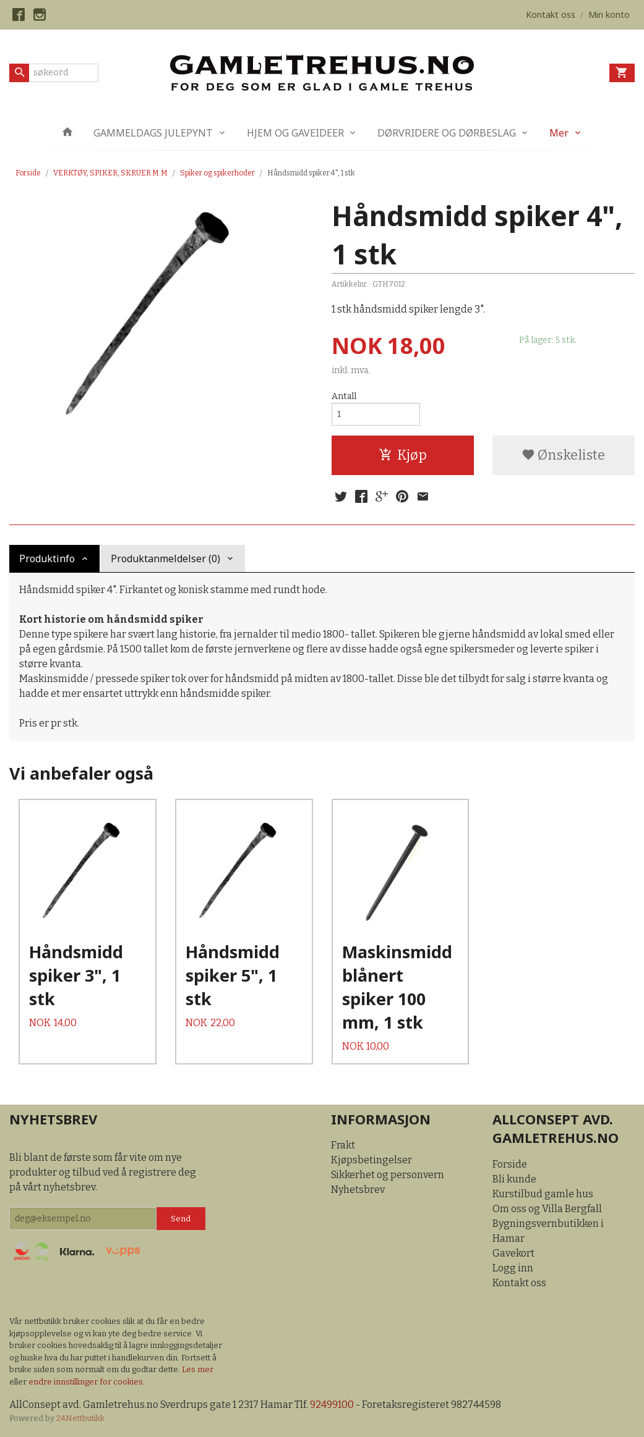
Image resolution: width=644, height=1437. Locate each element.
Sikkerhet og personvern (387, 1175)
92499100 (332, 1404)
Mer (559, 133)
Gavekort (513, 1253)
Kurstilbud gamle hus (542, 1194)
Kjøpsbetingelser (371, 1160)
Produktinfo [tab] (47, 558)
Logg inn (512, 1268)
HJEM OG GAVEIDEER (295, 133)
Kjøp (403, 455)
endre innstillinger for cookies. (86, 1381)
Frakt (343, 1145)
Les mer (197, 1369)
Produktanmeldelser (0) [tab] (165, 558)
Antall (344, 396)
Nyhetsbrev (358, 1189)
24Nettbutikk (80, 1418)
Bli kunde (514, 1179)
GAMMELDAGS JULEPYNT (153, 133)
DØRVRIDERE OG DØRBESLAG (446, 133)
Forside (28, 173)
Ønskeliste (563, 455)
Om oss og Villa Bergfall (547, 1209)
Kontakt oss (519, 1283)
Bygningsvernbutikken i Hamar (548, 1231)
